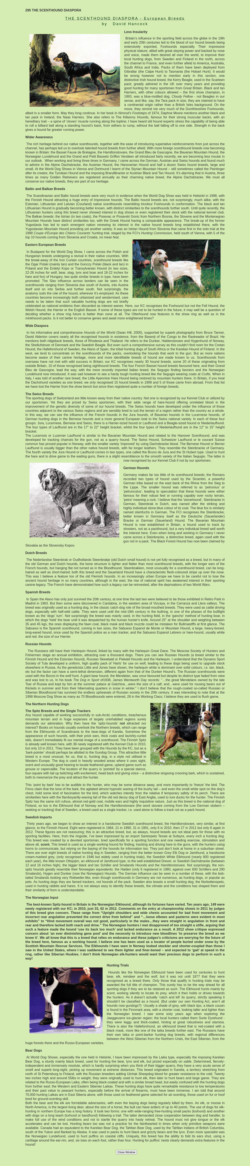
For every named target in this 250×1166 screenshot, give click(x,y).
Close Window (126, 1152)
